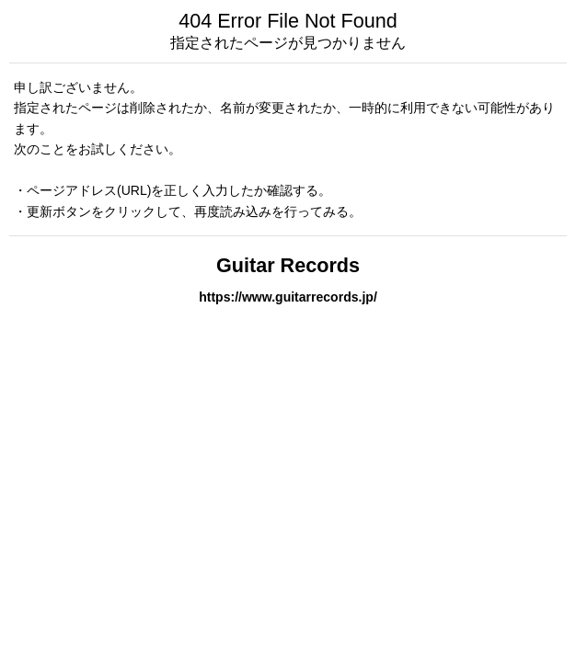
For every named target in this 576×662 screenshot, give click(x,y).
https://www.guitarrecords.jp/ (288, 297)
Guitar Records (288, 265)
